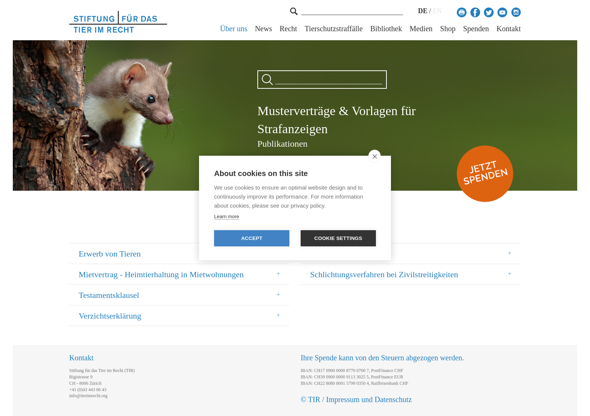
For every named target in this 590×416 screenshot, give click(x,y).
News (263, 29)
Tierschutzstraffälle (334, 29)
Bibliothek (386, 29)
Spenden (476, 29)
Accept (252, 238)
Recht (288, 29)
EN (437, 11)
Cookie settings (338, 238)
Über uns (234, 29)
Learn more (226, 216)
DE (422, 11)
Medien (420, 29)
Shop (448, 29)
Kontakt (509, 29)
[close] (374, 156)
